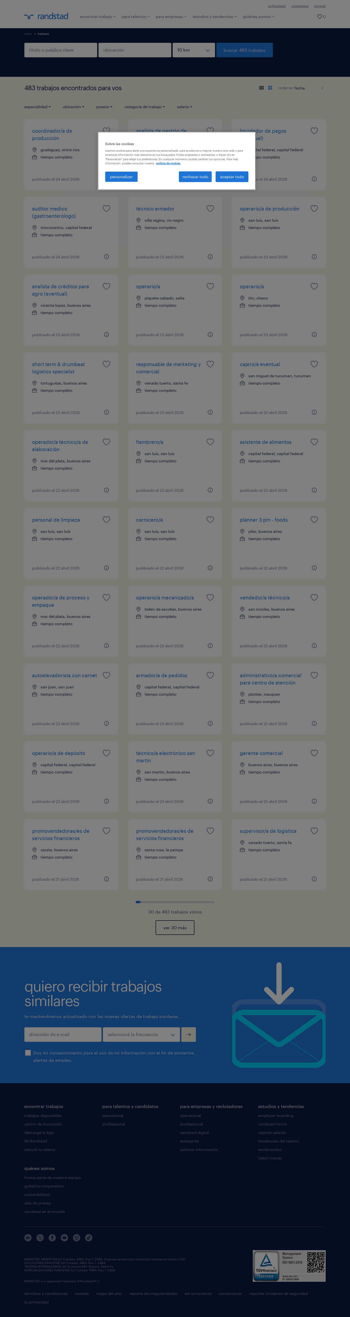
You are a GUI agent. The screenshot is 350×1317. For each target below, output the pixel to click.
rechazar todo (195, 176)
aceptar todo (232, 176)
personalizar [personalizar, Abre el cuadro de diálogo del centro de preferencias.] (121, 176)
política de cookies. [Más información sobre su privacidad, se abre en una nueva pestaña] (168, 163)
